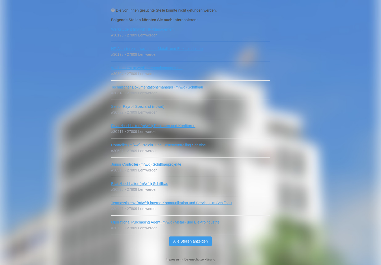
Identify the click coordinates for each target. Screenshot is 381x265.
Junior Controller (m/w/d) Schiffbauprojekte (146, 164)
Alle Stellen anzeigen (190, 241)
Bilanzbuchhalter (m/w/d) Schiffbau (139, 184)
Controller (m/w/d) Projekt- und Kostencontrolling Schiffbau (159, 145)
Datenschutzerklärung (199, 259)
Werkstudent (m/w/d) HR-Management (142, 29)
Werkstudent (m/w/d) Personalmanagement (147, 68)
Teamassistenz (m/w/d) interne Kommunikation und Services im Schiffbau (171, 203)
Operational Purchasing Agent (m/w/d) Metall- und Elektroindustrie (165, 222)
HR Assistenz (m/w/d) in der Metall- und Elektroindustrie (157, 49)
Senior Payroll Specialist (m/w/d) (138, 106)
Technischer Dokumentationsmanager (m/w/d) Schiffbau (157, 87)
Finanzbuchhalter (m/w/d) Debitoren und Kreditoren (153, 126)
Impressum (174, 259)
